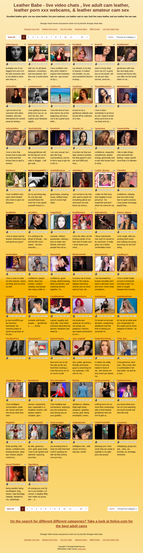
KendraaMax (11, 254)
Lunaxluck (122, 422)
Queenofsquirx (57, 338)
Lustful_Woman (102, 170)
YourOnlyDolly (34, 128)
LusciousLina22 (35, 422)
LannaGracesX (35, 86)
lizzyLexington (57, 422)
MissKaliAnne (101, 254)
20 (82, 37)
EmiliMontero (78, 212)
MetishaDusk (123, 86)
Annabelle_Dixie (13, 380)
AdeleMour (77, 170)
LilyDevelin (55, 86)
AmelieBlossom (57, 170)
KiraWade (76, 44)
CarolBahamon (57, 296)
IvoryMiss (32, 212)
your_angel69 (78, 338)
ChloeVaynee (12, 44)
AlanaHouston (34, 254)
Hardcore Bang (81, 29)
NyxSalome (33, 380)
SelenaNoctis (101, 212)
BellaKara (32, 296)
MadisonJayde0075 (37, 170)
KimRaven (10, 170)
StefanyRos (11, 86)
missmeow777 (34, 338)
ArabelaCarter (78, 422)
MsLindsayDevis (58, 380)
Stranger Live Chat (31, 29)
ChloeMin (121, 170)
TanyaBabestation (103, 86)
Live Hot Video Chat (111, 29)
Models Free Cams (49, 29)
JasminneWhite (57, 44)
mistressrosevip (102, 380)
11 (71, 37)
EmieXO (98, 44)
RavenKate (55, 254)
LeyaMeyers (122, 254)
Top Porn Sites (66, 29)
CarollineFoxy (12, 338)
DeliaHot (10, 296)
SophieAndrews (124, 296)
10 (65, 37)
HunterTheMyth (13, 464)
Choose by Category (126, 37)
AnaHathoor (100, 296)
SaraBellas (11, 212)
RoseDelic (55, 128)
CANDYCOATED (102, 422)
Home (110, 37)
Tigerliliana (33, 464)
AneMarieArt (123, 44)
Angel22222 (55, 212)
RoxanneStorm (79, 296)
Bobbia (75, 380)
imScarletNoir (12, 128)
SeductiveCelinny (103, 338)
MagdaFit (10, 422)
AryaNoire (77, 86)
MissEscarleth (79, 254)
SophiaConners (124, 380)
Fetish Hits (82, 549)
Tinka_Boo (122, 338)
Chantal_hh (77, 128)
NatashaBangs (35, 44)
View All (11, 37)
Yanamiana (100, 128)
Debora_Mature (124, 212)
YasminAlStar (123, 128)
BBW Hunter (95, 29)
